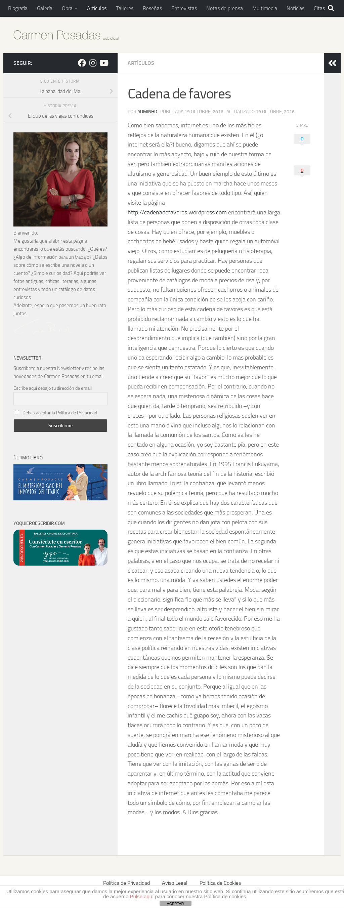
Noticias (295, 8)
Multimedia (264, 8)
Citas (319, 8)
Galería (44, 8)
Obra (67, 8)
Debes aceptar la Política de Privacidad (60, 413)
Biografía (18, 8)
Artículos (96, 8)
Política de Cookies (220, 883)
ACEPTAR (175, 904)
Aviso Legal (174, 883)
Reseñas (152, 8)
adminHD (147, 112)
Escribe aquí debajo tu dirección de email (52, 388)
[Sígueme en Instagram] (93, 63)
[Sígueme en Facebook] (82, 63)
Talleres (124, 8)
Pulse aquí (142, 896)
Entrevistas (184, 8)
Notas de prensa (224, 8)
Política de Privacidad (126, 883)
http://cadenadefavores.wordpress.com (177, 212)
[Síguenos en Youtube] (103, 63)
